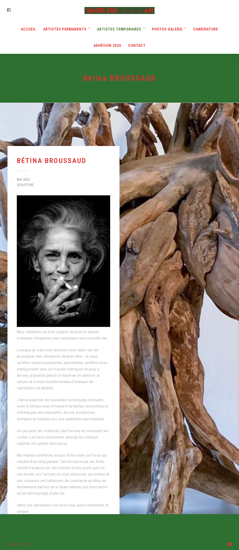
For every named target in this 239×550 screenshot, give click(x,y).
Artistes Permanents (64, 29)
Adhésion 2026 (107, 45)
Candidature (205, 29)
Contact (137, 45)
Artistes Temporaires (119, 29)
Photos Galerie (167, 29)
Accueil (28, 29)
